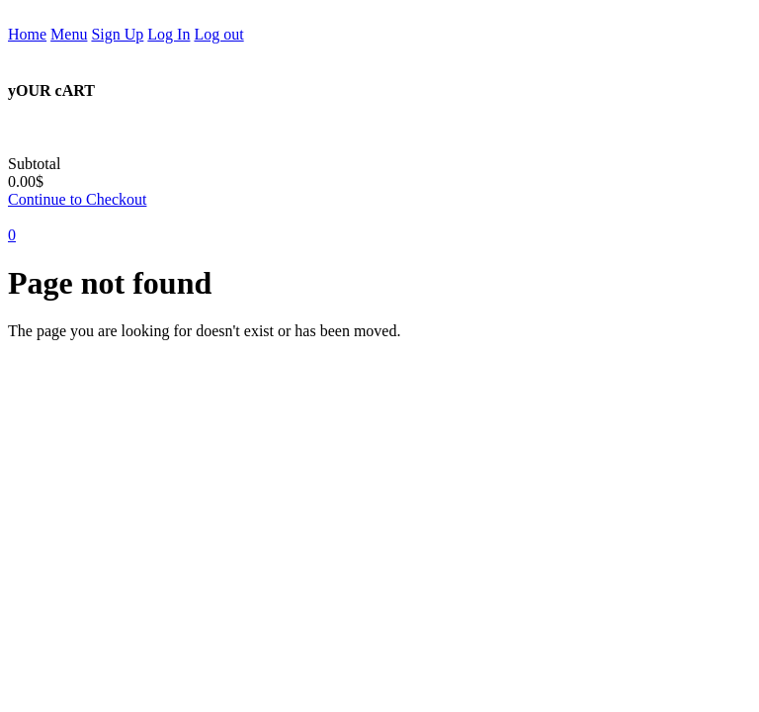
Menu (68, 34)
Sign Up (117, 34)
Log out (218, 34)
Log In (168, 34)
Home (27, 34)
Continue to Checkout (77, 199)
